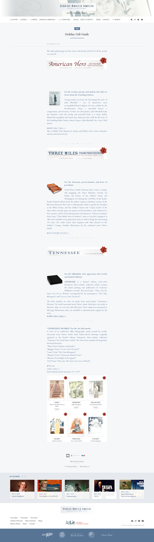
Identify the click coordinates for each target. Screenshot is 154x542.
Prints (33, 20)
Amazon (67, 131)
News (98, 20)
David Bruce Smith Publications (135, 525)
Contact (106, 20)
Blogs (76, 20)
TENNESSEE (69, 282)
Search (116, 20)
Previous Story (71, 467)
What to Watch (86, 20)
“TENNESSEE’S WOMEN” (58, 328)
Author (14, 20)
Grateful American (47, 20)
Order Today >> (59, 128)
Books (23, 20)
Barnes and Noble (80, 131)
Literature (64, 20)
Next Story (84, 467)
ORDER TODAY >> (61, 233)
